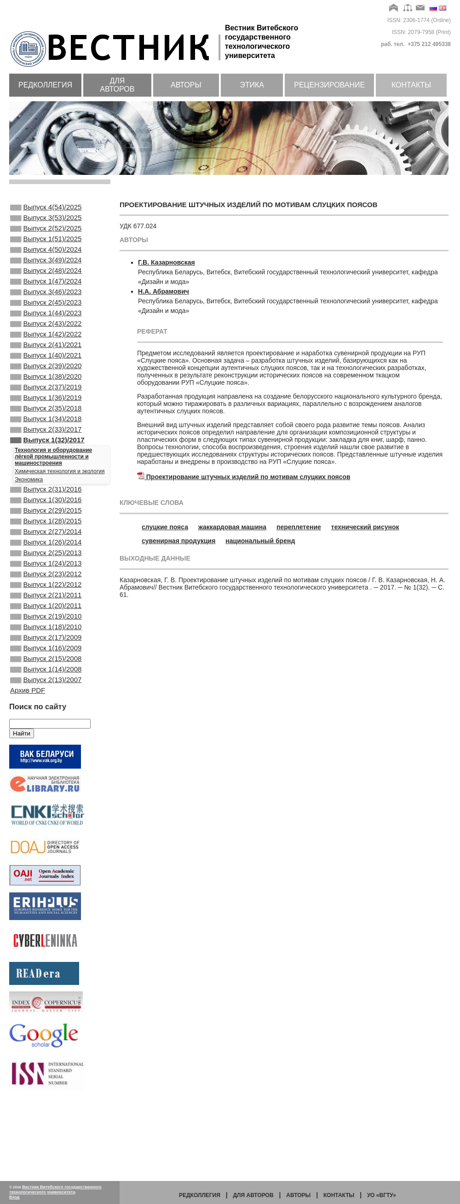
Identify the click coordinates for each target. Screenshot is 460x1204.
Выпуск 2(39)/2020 (45, 394)
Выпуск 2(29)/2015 (45, 557)
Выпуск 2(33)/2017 (45, 469)
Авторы (186, 85)
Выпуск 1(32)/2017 (47, 481)
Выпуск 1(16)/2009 (45, 719)
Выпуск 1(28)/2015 (45, 570)
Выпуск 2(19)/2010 (45, 682)
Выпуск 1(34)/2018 (45, 457)
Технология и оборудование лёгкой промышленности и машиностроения (53, 499)
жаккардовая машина (232, 527)
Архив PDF (27, 767)
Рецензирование (329, 85)
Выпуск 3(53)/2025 (45, 220)
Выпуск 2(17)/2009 (45, 706)
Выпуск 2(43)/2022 (45, 345)
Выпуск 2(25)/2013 (45, 607)
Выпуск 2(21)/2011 (45, 657)
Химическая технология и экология (59, 513)
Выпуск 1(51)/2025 (45, 245)
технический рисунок (365, 527)
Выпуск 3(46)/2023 (45, 307)
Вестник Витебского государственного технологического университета (55, 1189)
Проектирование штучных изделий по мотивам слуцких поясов (248, 476)
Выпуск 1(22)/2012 (45, 644)
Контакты (411, 85)
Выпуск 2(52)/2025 (45, 233)
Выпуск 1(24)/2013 (45, 619)
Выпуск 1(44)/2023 (45, 332)
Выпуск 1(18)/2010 (45, 694)
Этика (252, 85)
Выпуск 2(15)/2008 (45, 731)
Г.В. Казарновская (166, 262)
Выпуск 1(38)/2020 (45, 407)
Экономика (29, 522)
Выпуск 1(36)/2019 (45, 432)
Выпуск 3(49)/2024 (45, 270)
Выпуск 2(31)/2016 (45, 532)
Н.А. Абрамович (163, 291)
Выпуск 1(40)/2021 (45, 382)
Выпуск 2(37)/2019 (45, 419)
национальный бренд (260, 540)
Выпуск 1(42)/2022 (45, 357)
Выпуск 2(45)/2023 (45, 320)
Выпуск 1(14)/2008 (45, 744)
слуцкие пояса (165, 527)
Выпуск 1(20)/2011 (45, 669)
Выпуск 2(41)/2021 (45, 370)
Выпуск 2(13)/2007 (45, 756)
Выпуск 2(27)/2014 (45, 582)
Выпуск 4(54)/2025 (45, 208)
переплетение (298, 527)
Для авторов (117, 85)
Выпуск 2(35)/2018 (45, 444)
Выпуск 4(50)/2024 (45, 258)
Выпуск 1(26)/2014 (45, 595)
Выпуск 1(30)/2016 (45, 545)
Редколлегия (45, 85)
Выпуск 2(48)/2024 (45, 283)
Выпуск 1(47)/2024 (45, 295)
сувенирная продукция (178, 540)
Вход (14, 1197)
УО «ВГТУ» (381, 1195)
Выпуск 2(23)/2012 (45, 632)
